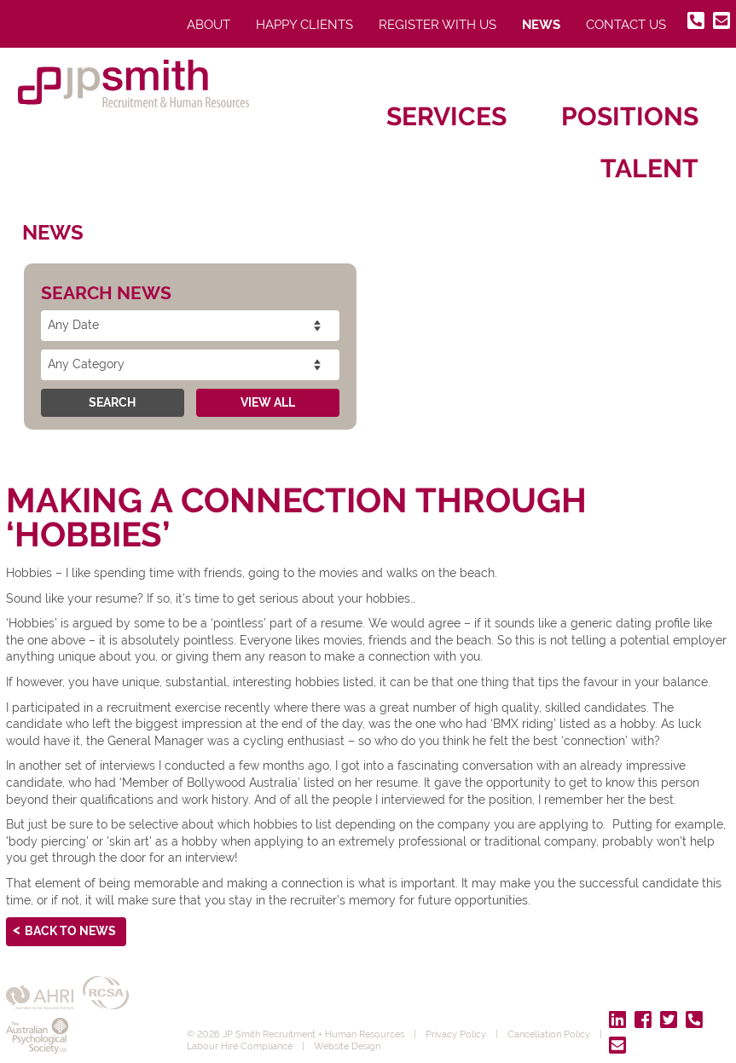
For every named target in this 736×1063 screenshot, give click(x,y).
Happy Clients (304, 24)
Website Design (347, 1046)
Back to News (70, 931)
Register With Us (437, 24)
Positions (629, 116)
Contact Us (626, 24)
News (541, 24)
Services (446, 116)
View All (268, 402)
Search (112, 402)
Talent (649, 168)
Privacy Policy (456, 1034)
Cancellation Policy (548, 1034)
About (208, 24)
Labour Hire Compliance (240, 1046)
